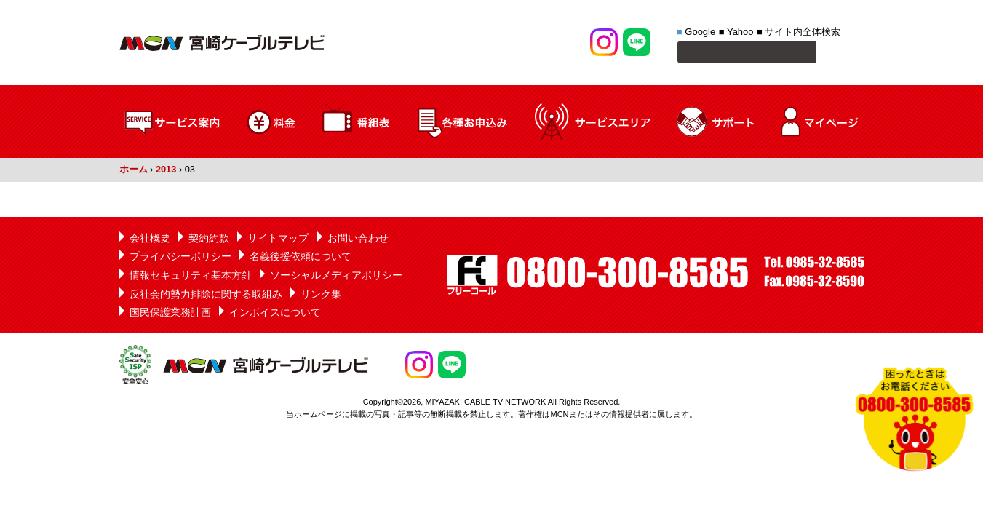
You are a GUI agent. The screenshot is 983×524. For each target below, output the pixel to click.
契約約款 (208, 240)
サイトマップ (278, 240)
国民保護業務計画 (170, 314)
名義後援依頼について (300, 258)
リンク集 (321, 296)
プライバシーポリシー (180, 258)
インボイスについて (275, 314)
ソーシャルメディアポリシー (336, 277)
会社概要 (150, 240)
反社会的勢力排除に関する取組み (206, 296)
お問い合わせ (358, 240)
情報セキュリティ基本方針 (191, 277)
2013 (166, 171)
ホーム (133, 171)
